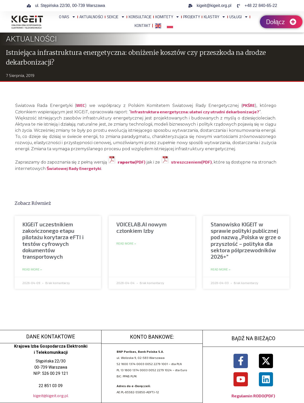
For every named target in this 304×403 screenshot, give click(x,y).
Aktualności (91, 17)
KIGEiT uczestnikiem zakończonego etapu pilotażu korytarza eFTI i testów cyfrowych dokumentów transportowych (53, 240)
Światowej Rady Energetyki (74, 168)
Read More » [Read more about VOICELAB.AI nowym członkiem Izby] (126, 243)
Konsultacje (140, 17)
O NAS (67, 17)
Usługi (238, 17)
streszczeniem (186, 161)
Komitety (167, 17)
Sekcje (116, 17)
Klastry (215, 17)
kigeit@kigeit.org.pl (50, 395)
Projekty (191, 17)
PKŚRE (248, 105)
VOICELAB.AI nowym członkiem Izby (141, 227)
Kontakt (143, 25)
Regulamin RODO (247, 395)
